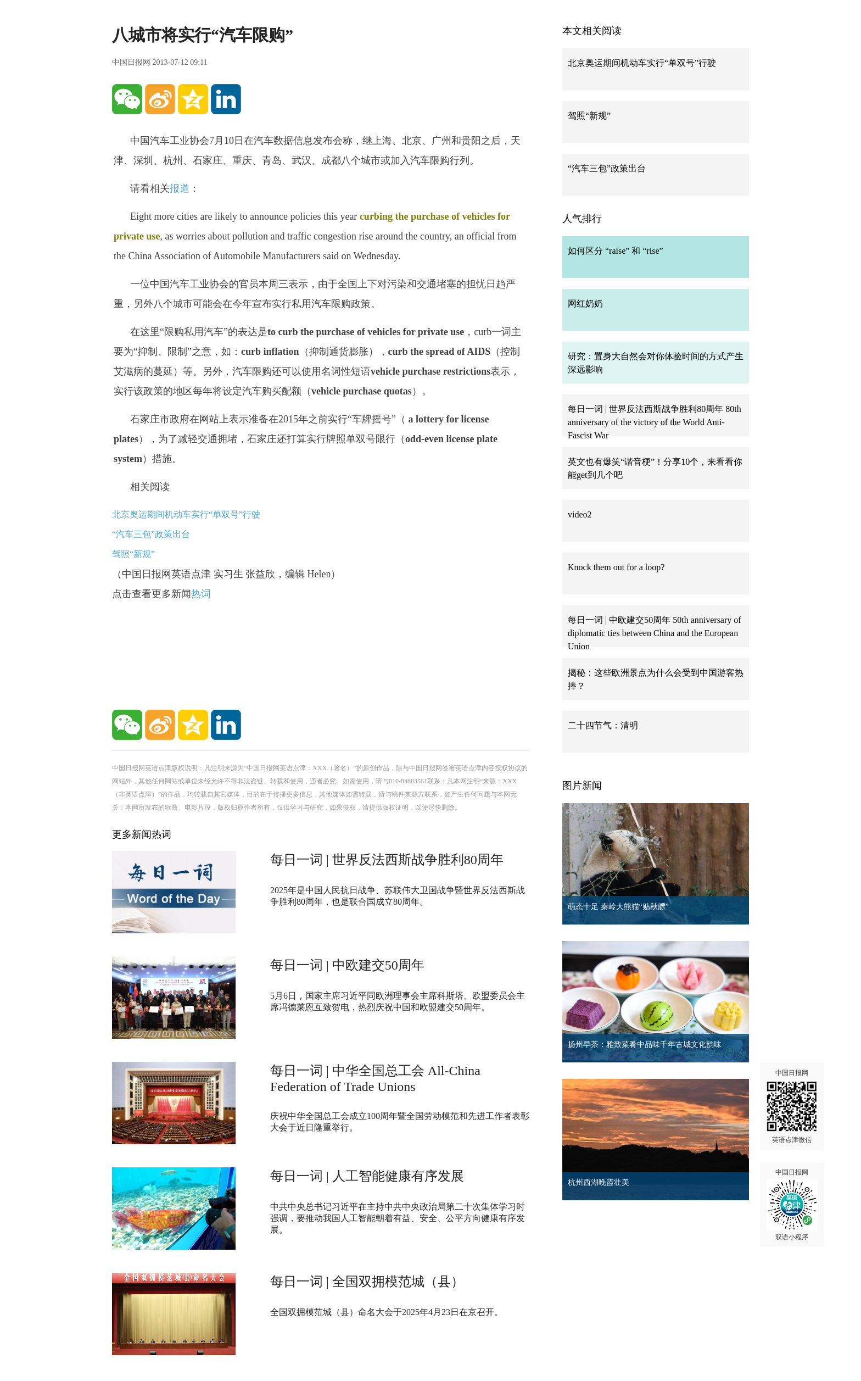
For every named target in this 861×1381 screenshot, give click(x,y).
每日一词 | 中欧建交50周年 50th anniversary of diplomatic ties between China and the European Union (654, 633)
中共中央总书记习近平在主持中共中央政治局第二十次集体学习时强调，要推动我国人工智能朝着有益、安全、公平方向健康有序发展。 (397, 1218)
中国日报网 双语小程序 (792, 1204)
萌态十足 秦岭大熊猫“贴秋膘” (618, 907)
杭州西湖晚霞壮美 (598, 1182)
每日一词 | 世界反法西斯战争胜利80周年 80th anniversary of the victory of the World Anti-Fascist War (654, 422)
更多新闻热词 (141, 834)
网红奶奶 (585, 303)
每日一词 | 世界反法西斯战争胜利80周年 (387, 860)
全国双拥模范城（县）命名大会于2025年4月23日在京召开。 (386, 1312)
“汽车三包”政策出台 (151, 534)
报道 (179, 188)
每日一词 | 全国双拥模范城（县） (367, 1281)
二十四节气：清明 (603, 725)
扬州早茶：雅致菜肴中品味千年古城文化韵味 (645, 1044)
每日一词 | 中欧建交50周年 (347, 965)
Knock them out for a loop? (616, 567)
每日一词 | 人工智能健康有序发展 (367, 1176)
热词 (201, 593)
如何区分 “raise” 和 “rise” (615, 250)
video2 (580, 514)
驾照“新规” (133, 554)
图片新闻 (582, 785)
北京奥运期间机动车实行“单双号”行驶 (186, 514)
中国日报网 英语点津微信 (792, 1106)
